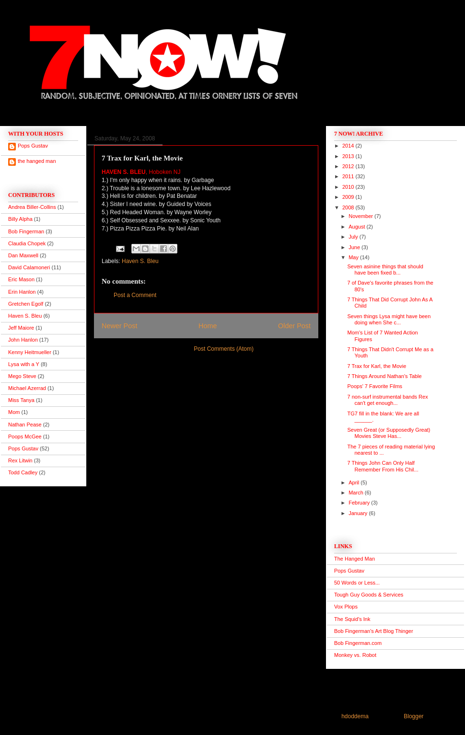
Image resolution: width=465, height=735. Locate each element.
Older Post (294, 326)
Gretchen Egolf (25, 304)
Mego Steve (22, 376)
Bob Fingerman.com (358, 643)
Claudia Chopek (27, 243)
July (354, 237)
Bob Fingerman (26, 231)
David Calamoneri (29, 267)
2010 (349, 187)
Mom (14, 412)
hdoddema (355, 716)
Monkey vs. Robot (355, 655)
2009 (349, 197)
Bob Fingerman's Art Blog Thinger (373, 631)
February (360, 502)
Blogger (413, 716)
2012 (349, 166)
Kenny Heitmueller (29, 352)
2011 (349, 176)
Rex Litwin (20, 460)
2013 (349, 156)
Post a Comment (135, 295)
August (357, 227)
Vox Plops (346, 606)
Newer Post (119, 326)
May (354, 257)
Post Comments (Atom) (224, 348)
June (355, 247)
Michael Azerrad (27, 388)
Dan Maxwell (23, 255)
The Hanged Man (354, 559)
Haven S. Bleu (140, 261)
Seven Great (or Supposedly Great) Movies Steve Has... (388, 433)
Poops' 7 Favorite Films (374, 386)
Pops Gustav (33, 146)
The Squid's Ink (352, 619)
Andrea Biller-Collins (32, 207)
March (357, 492)
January (359, 513)
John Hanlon (23, 340)
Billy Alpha (20, 219)
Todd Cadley (22, 472)
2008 (349, 207)
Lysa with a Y (23, 364)
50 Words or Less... (357, 583)
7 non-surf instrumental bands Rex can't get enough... (387, 400)
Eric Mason (21, 279)
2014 (349, 146)
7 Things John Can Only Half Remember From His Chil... (382, 466)
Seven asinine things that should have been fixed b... (385, 270)
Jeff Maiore (21, 328)
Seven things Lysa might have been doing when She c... (388, 319)
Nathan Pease (25, 424)
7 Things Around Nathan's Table (384, 376)
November (361, 216)
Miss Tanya (21, 400)
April (354, 482)
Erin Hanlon (21, 292)
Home (207, 326)
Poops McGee (25, 436)
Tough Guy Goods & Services (368, 594)
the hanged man (37, 161)
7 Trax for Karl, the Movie (376, 366)
